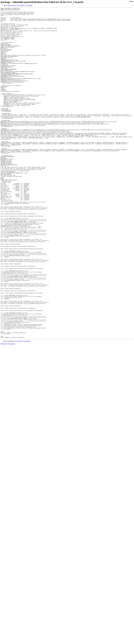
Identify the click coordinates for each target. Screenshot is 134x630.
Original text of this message (8, 409)
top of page (11, 406)
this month (29, 5)
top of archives (21, 5)
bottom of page (12, 5)
